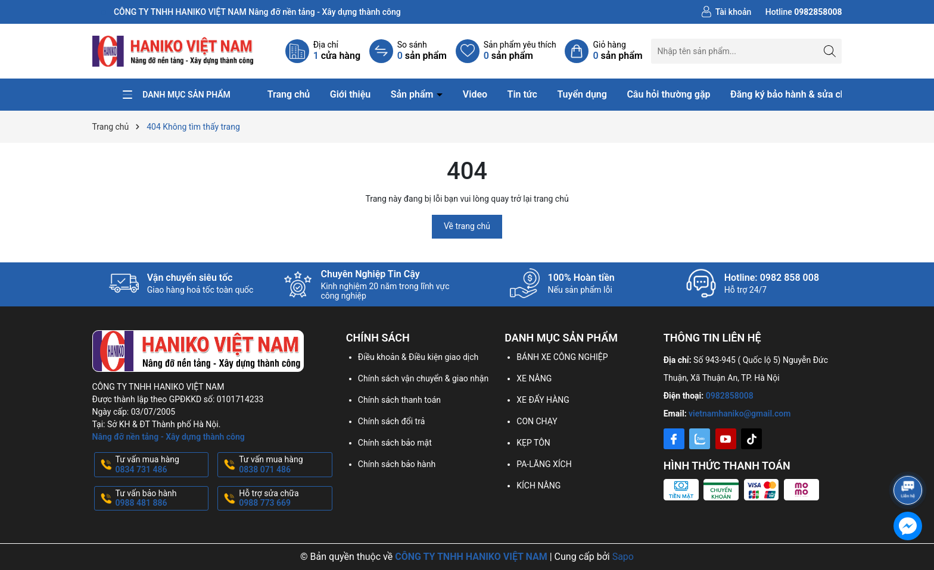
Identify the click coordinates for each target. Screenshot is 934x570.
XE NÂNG (534, 378)
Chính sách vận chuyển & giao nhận (423, 378)
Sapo (623, 556)
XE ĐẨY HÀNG (542, 400)
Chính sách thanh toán (399, 400)
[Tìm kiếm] (829, 51)
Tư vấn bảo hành (161, 498)
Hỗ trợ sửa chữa (284, 498)
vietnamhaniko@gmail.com (739, 413)
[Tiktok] (751, 438)
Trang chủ (288, 94)
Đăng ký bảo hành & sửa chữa (793, 94)
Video (475, 94)
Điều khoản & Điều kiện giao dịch (418, 357)
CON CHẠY (536, 421)
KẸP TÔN (533, 442)
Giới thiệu (350, 94)
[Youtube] (725, 438)
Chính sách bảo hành (396, 464)
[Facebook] (674, 438)
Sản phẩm (413, 94)
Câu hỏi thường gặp (668, 94)
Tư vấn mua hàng (161, 465)
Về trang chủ (467, 226)
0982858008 (730, 395)
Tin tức (522, 94)
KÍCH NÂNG (538, 485)
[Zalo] (699, 438)
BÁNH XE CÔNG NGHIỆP (562, 357)
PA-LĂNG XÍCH (543, 464)
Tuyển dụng (582, 94)
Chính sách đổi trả (391, 421)
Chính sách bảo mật (395, 442)
